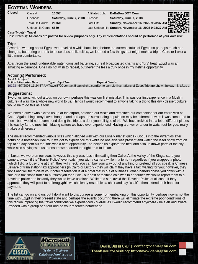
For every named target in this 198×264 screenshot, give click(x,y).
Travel (52, 85)
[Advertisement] (99, 220)
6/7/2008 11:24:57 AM (33, 85)
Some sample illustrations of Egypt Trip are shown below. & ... (144, 85)
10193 (11, 85)
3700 (59, 85)
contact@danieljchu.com (80, 85)
